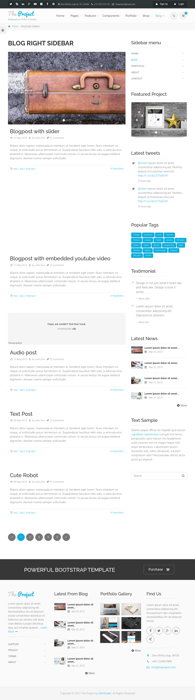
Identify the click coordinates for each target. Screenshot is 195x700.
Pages (74, 15)
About (135, 72)
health (158, 240)
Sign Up (162, 4)
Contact (136, 78)
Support (13, 644)
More (181, 405)
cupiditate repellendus (145, 434)
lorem (146, 245)
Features (90, 15)
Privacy (13, 650)
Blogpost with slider (34, 131)
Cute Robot (24, 475)
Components (110, 15)
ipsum (156, 245)
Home (60, 15)
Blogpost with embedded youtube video (60, 258)
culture (148, 240)
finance (136, 240)
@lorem (143, 163)
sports (169, 240)
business (148, 235)
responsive (169, 245)
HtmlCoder (105, 693)
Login (179, 4)
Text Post (21, 414)
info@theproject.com (161, 667)
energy (136, 235)
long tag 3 (31, 168)
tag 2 (22, 168)
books (136, 245)
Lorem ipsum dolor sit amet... (162, 347)
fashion (169, 235)
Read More (118, 168)
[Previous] (12, 537)
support (173, 250)
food (159, 235)
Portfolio (131, 15)
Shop (146, 15)
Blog (159, 15)
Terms (12, 656)
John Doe (40, 138)
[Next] (66, 537)
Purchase (159, 569)
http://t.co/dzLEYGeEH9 (153, 175)
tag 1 (16, 168)
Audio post (23, 352)
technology (160, 250)
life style (180, 240)
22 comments (57, 138)
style (181, 245)
